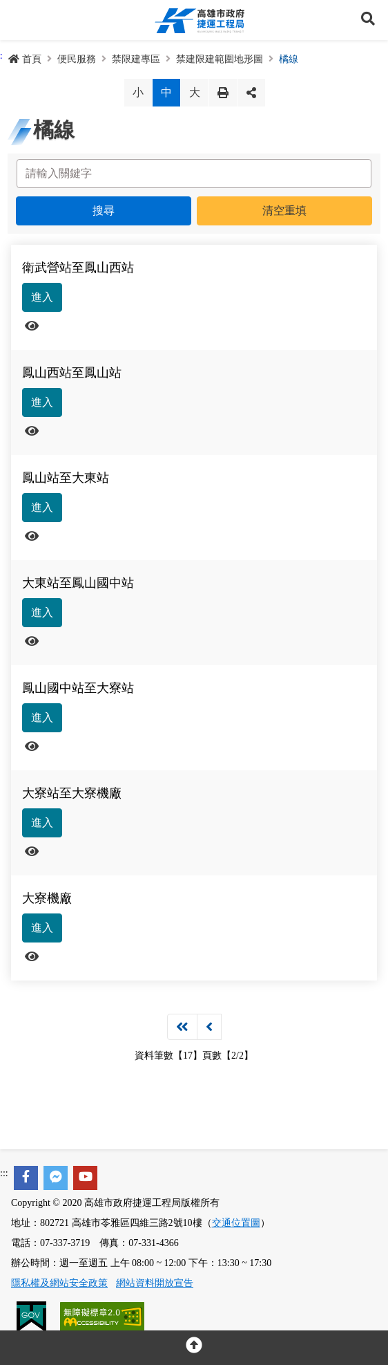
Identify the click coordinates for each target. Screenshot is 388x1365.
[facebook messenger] (55, 1178)
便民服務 (76, 59)
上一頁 (209, 1027)
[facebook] (26, 1178)
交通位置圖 (236, 1223)
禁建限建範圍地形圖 (219, 59)
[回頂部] (194, 1347)
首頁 (24, 59)
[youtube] (85, 1178)
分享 (251, 92)
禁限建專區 (136, 59)
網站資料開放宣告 (154, 1283)
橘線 (288, 59)
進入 (42, 297)
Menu (20, 20)
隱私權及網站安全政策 (59, 1283)
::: (4, 1173)
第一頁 (182, 1027)
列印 (223, 92)
